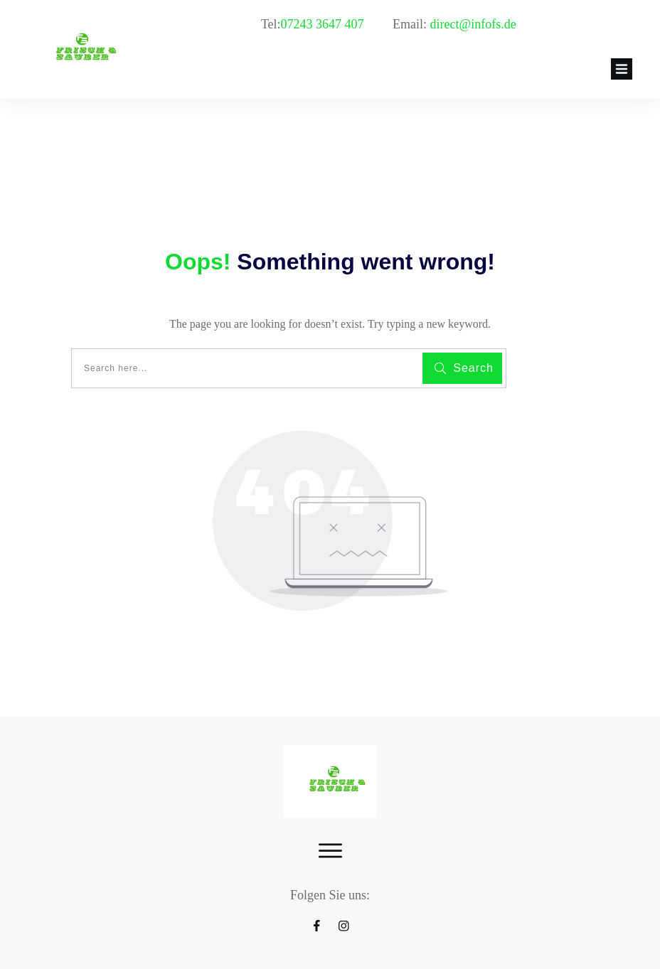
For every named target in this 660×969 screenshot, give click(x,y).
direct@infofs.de (473, 24)
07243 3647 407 (324, 24)
